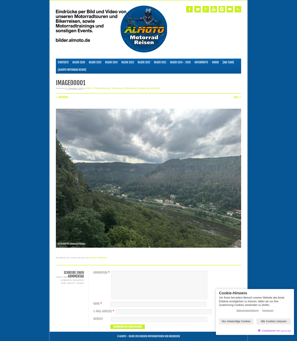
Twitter (197, 9)
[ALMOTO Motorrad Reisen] (72, 69)
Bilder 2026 (79, 62)
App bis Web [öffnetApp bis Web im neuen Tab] (286, 331)
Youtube (213, 9)
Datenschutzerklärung (247, 310)
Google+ (205, 9)
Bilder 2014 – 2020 (180, 62)
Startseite (63, 62)
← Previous (62, 97)
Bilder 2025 (95, 62)
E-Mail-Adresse (104, 311)
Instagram (222, 9)
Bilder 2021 (160, 62)
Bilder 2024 (111, 62)
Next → (237, 97)
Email (230, 9)
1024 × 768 (92, 88)
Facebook (189, 9)
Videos (215, 62)
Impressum (268, 310)
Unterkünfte (201, 62)
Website (98, 319)
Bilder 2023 (127, 62)
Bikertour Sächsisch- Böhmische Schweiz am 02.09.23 (130, 88)
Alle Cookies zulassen (274, 321)
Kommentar (102, 272)
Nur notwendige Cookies (236, 321)
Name (98, 304)
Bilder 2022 (144, 62)
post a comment (98, 257)
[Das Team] (228, 62)
